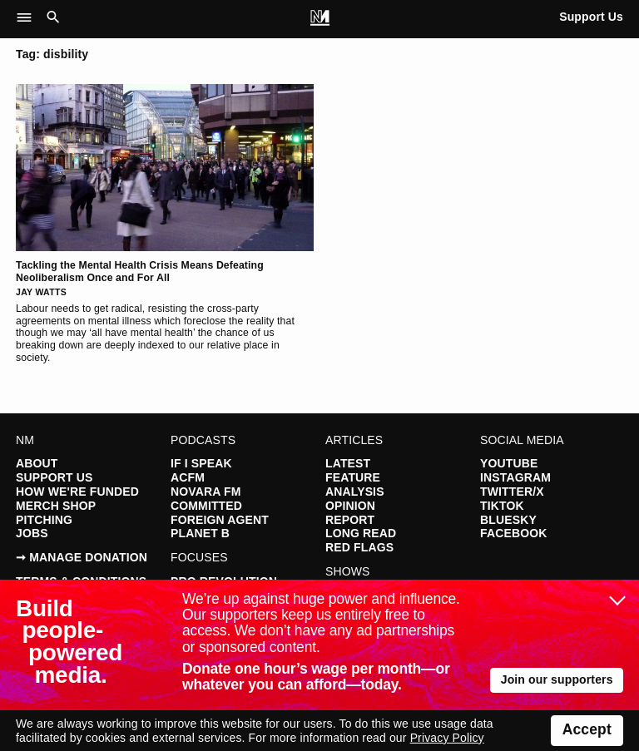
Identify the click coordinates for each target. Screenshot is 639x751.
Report (349, 519)
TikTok (502, 505)
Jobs (32, 533)
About (36, 463)
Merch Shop (56, 505)
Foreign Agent (220, 519)
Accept (587, 729)
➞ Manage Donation (81, 557)
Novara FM (205, 491)
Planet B (200, 533)
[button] (29, 18)
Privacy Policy (447, 737)
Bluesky (508, 519)
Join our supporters (557, 679)
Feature (352, 477)
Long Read (360, 533)
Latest (347, 463)
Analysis (354, 491)
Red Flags (359, 547)
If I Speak (201, 463)
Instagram (515, 477)
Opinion (350, 505)
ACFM (188, 477)
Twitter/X (512, 491)
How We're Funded (77, 491)
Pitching (44, 519)
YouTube (508, 463)
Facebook (513, 533)
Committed (206, 505)
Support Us (591, 16)
